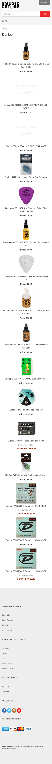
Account (45, 2)
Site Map (5, 691)
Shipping (5, 648)
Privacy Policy (7, 663)
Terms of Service (8, 668)
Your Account (7, 630)
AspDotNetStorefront (9, 749)
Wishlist (5, 625)
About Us (5, 686)
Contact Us (6, 615)
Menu (5, 20)
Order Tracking (7, 620)
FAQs (4, 658)
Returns (5, 653)
